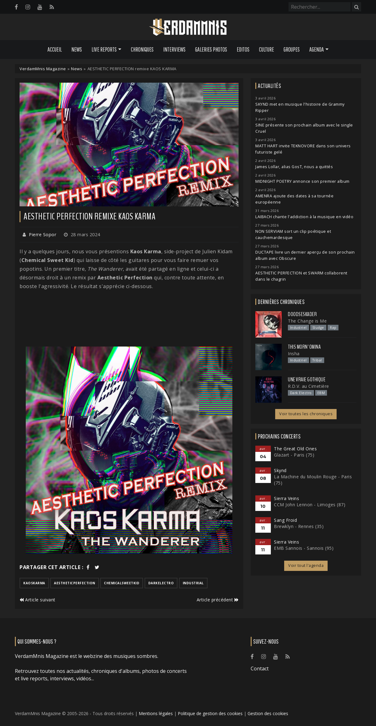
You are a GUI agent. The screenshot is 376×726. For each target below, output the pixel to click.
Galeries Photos (211, 49)
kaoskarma (34, 583)
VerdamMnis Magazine (43, 68)
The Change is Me (307, 321)
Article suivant (38, 600)
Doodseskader (302, 314)
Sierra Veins (286, 498)
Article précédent (218, 600)
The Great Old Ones (295, 449)
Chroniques (142, 49)
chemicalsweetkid (121, 583)
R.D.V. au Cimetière (308, 386)
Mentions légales (156, 713)
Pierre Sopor (42, 234)
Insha (294, 353)
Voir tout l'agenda (306, 565)
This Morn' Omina (304, 347)
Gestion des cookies (268, 713)
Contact (260, 668)
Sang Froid (285, 520)
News (76, 49)
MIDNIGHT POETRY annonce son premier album (302, 181)
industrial (193, 583)
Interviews (174, 49)
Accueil (54, 49)
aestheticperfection (74, 583)
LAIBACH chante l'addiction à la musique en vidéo (304, 216)
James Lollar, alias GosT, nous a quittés (294, 166)
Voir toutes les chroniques (306, 413)
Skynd (280, 470)
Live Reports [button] (104, 49)
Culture (266, 49)
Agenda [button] (316, 49)
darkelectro (161, 583)
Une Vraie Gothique (306, 379)
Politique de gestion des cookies (210, 713)
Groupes (292, 49)
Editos (243, 49)
